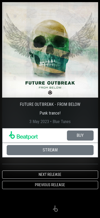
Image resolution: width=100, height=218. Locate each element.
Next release (50, 174)
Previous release (50, 185)
